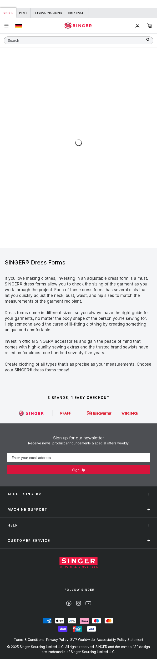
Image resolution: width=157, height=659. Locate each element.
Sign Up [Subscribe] (78, 470)
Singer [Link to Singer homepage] (8, 13)
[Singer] (32, 413)
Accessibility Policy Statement (120, 640)
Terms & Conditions (29, 640)
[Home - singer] (78, 25)
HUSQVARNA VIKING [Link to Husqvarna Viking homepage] (48, 13)
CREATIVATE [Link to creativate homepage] (76, 13)
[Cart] (149, 26)
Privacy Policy (57, 640)
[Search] (149, 39)
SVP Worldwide (82, 640)
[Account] (137, 26)
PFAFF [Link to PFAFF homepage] (23, 13)
